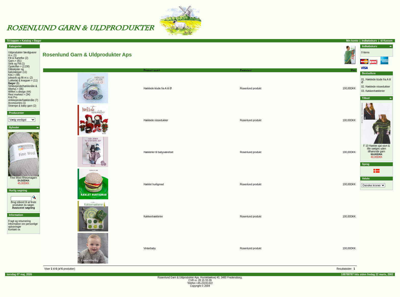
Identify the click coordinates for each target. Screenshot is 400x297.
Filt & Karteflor (16, 58)
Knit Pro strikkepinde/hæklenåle (21, 99)
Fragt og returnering (19, 221)
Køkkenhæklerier (153, 216)
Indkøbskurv (369, 40)
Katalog (26, 40)
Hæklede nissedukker (156, 120)
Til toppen (13, 40)
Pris (353, 70)
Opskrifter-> (15, 66)
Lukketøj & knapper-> (20, 80)
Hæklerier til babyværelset (158, 152)
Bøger (37, 40)
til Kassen (386, 40)
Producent (246, 70)
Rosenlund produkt (250, 88)
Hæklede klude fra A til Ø (158, 88)
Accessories (15, 103)
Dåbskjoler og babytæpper (16, 70)
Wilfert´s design (17, 91)
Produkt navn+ (152, 70)
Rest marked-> (16, 94)
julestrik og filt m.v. (18, 77)
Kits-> (11, 74)
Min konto (352, 40)
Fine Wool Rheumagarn (23, 177)
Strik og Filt (14, 63)
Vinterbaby (150, 248)
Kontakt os (14, 229)
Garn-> (12, 60)
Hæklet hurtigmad (154, 184)
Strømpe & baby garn (20, 105)
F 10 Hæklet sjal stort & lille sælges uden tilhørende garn (376, 148)
